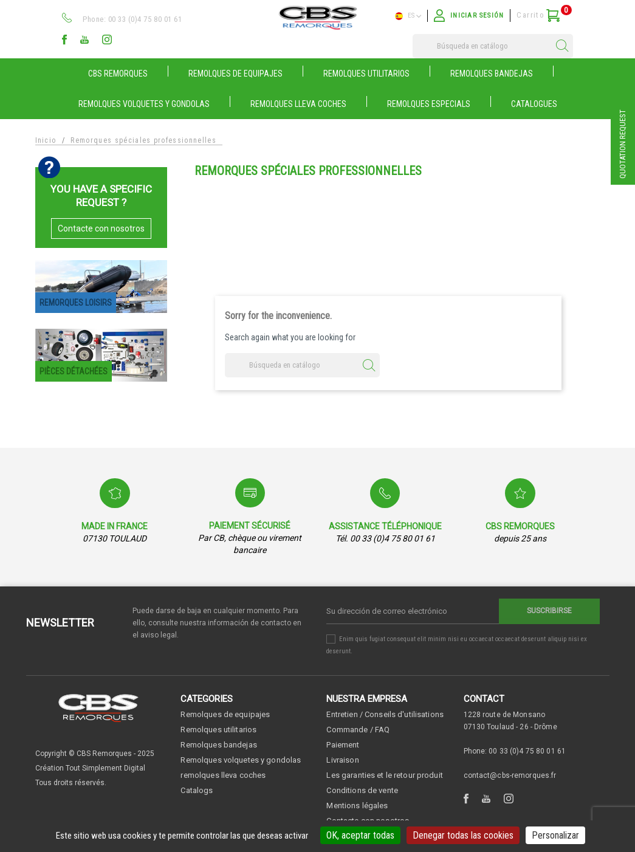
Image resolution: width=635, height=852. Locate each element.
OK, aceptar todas (360, 835)
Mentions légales (357, 805)
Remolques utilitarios (218, 729)
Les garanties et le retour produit (384, 775)
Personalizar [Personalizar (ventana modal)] (555, 835)
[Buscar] (493, 46)
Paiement (342, 744)
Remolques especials (428, 104)
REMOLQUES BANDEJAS (491, 73)
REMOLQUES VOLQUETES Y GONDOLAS (144, 104)
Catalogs (196, 790)
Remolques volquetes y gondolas (240, 759)
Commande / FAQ (358, 729)
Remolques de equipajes (225, 714)
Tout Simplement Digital (105, 768)
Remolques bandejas (218, 744)
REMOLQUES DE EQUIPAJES (235, 73)
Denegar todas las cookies (463, 835)
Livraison (342, 759)
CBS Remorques (118, 73)
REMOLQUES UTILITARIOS (366, 73)
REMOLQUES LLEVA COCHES (298, 104)
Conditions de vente (361, 790)
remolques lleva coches (223, 775)
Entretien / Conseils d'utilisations (385, 714)
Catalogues (534, 104)
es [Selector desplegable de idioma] (408, 16)
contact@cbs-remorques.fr (510, 775)
